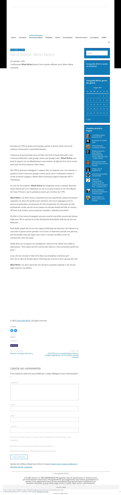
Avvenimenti (68, 37)
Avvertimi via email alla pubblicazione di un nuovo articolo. (34, 451)
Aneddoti (48, 37)
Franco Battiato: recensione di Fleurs (99, 146)
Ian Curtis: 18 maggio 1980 (99, 141)
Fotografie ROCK (23, 320)
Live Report (94, 37)
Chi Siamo (22, 37)
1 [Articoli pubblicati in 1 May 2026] (100, 96)
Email (12, 415)
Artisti (57, 37)
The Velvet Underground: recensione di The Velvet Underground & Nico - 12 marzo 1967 (100, 182)
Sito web (13, 426)
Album (15, 345)
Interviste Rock (81, 37)
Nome (13, 405)
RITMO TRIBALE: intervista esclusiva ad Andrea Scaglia (99, 191)
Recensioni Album (36, 37)
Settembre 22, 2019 (17, 50)
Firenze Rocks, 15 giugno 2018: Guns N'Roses (98, 198)
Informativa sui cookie (42, 491)
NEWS (104, 37)
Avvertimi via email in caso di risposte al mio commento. (33, 446)
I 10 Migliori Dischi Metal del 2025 (98, 136)
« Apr (88, 119)
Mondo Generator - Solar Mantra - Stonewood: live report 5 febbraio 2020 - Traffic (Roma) (100, 154)
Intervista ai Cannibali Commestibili (99, 175)
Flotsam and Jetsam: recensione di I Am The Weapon (100, 163)
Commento (15, 383)
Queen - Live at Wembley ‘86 (97, 169)
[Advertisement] (60, 23)
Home (13, 37)
